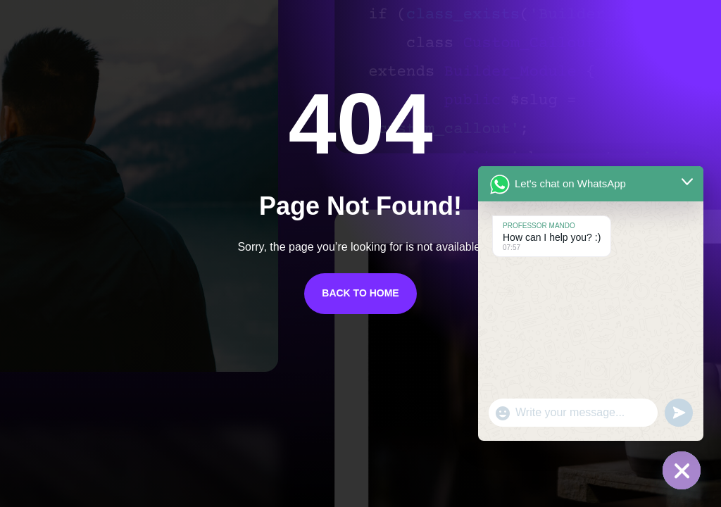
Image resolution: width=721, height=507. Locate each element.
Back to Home (360, 293)
